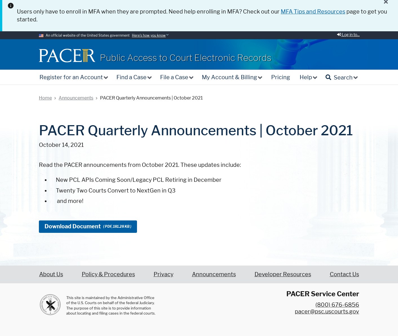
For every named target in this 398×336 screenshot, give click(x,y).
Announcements (214, 274)
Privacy (163, 274)
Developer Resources (283, 274)
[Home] (67, 55)
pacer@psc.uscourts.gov (327, 311)
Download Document (88, 226)
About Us (51, 274)
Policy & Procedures (108, 274)
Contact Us (344, 274)
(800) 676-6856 (337, 304)
